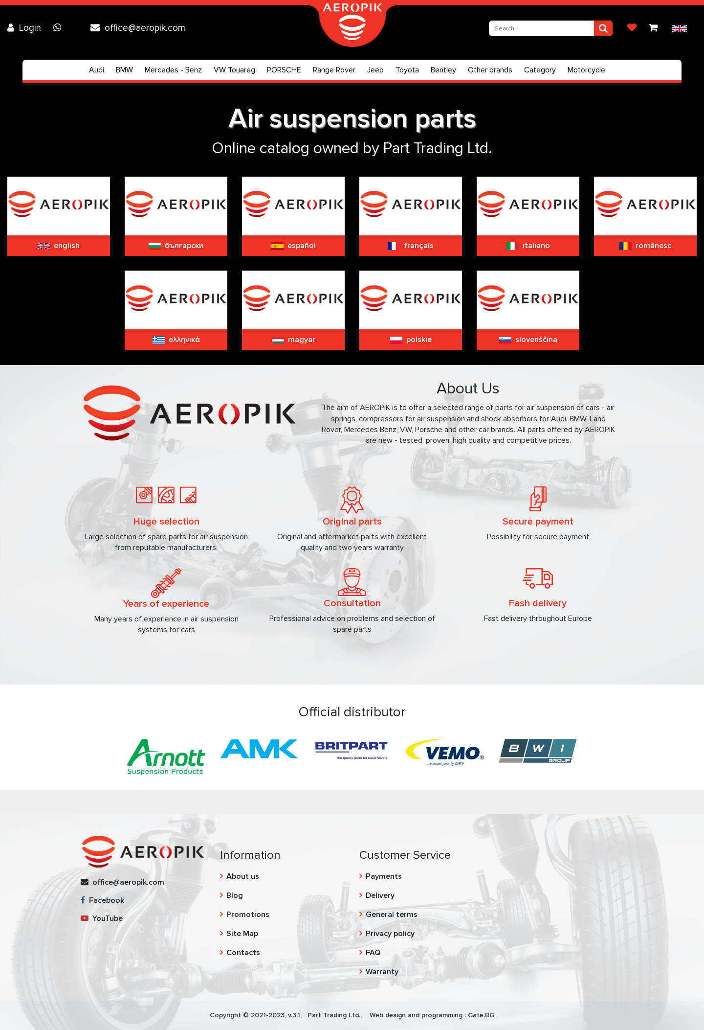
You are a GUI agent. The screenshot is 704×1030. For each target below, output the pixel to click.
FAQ (373, 953)
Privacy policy (390, 933)
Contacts (243, 953)
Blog (234, 895)
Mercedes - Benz (173, 70)
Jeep (375, 70)
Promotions (247, 914)
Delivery (380, 895)
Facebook (102, 900)
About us (242, 876)
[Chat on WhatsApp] (59, 28)
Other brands (490, 70)
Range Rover (334, 70)
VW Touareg (234, 70)
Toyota (407, 70)
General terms (392, 914)
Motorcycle (586, 70)
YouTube (102, 918)
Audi (96, 70)
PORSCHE (284, 70)
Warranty (382, 972)
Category (540, 70)
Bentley (443, 70)
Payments (384, 876)
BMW (124, 70)
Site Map (242, 933)
